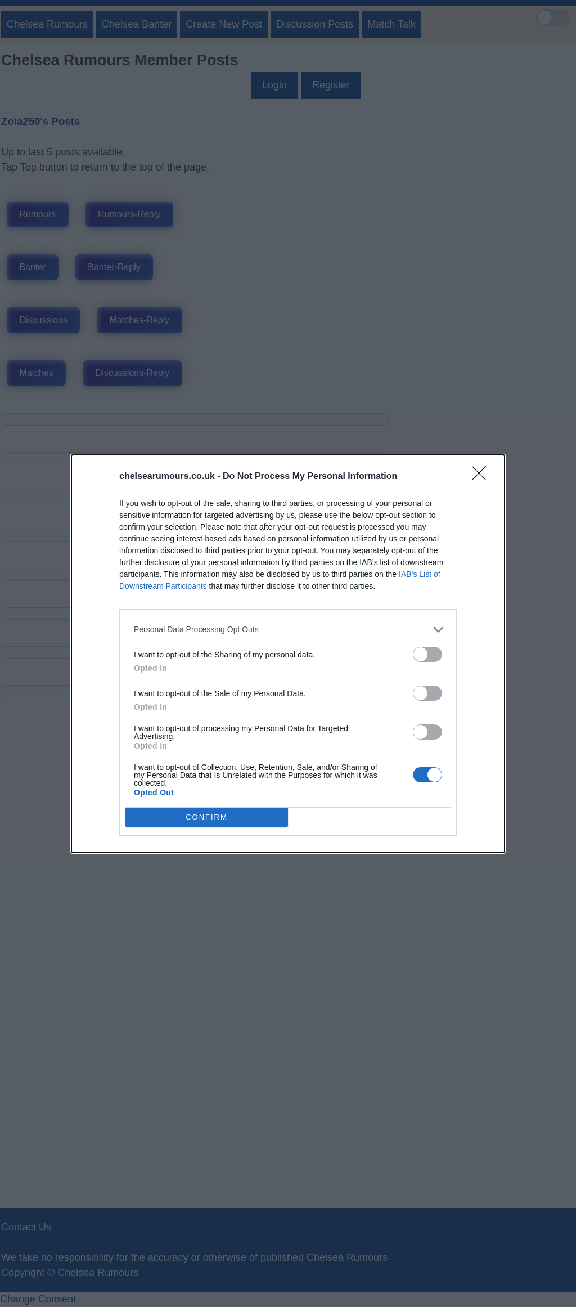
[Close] (482, 476)
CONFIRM (207, 816)
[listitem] (288, 629)
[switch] (427, 654)
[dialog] (288, 654)
